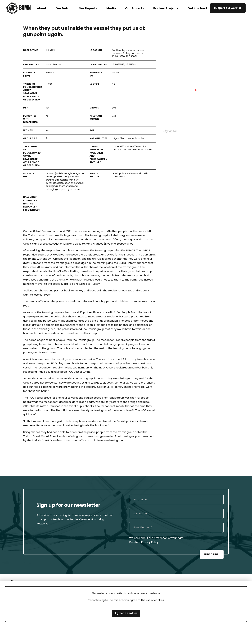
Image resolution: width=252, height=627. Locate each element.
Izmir (80, 235)
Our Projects (134, 8)
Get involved (197, 8)
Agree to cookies (126, 613)
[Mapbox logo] (170, 131)
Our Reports (88, 8)
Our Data (62, 8)
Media (111, 8)
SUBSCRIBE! (212, 554)
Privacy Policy (149, 542)
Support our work (226, 8)
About (41, 8)
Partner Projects (165, 8)
